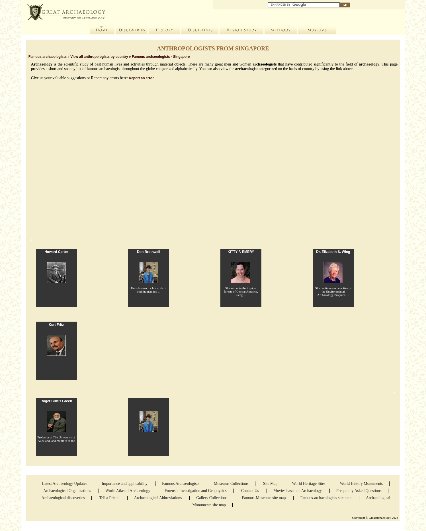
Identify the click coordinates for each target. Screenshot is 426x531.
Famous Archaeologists (181, 483)
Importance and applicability (125, 483)
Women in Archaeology (170, 115)
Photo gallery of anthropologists (71, 115)
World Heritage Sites (309, 483)
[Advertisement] (213, 191)
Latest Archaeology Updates (65, 483)
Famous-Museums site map (264, 498)
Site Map (270, 483)
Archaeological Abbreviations (158, 498)
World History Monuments (361, 483)
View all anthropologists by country (99, 57)
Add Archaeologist (115, 115)
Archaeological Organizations (67, 491)
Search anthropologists (93, 115)
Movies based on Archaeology (298, 491)
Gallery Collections (211, 498)
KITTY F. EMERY (241, 252)
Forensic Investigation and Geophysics (195, 491)
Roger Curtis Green (56, 401)
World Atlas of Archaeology (127, 491)
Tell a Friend (109, 498)
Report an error (141, 78)
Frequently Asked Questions (359, 491)
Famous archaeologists (47, 57)
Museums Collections (231, 483)
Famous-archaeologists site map (325, 498)
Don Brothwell (148, 252)
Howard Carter (56, 252)
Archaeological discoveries (63, 498)
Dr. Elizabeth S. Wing (333, 252)
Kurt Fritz (56, 325)
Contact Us (250, 491)
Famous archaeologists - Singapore (161, 57)
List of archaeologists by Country (49, 115)
